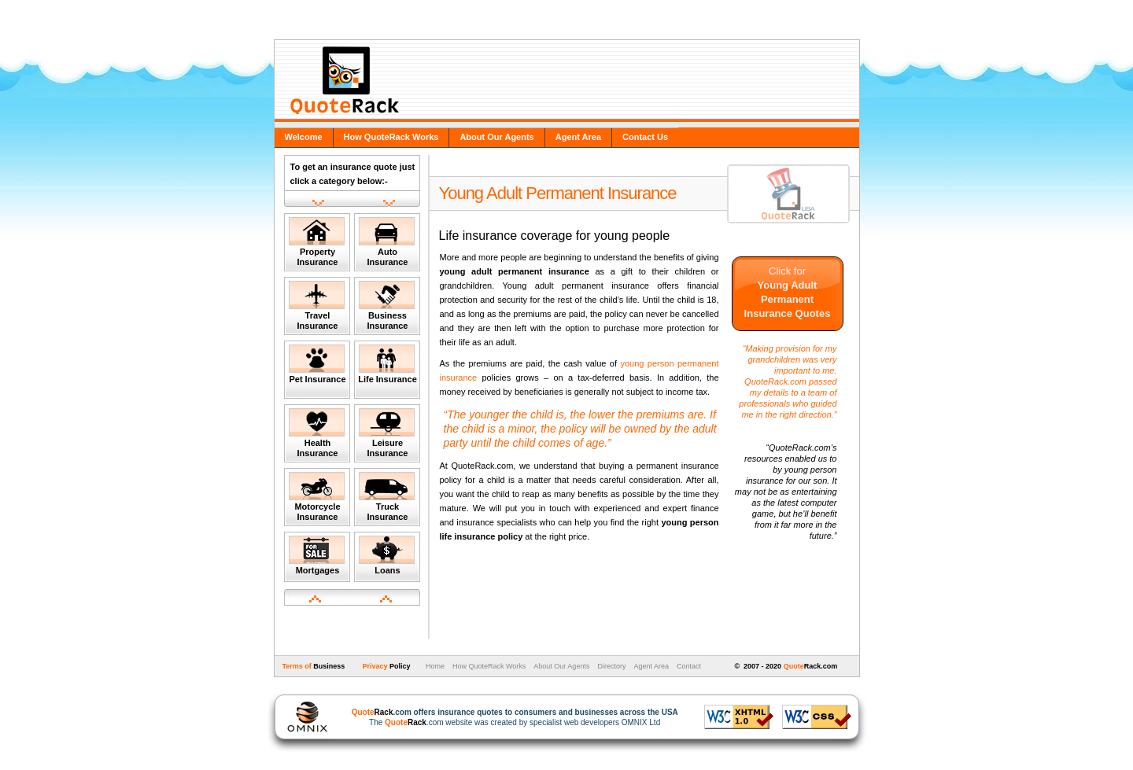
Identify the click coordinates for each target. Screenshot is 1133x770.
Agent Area (578, 137)
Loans (387, 555)
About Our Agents (496, 137)
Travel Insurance (317, 305)
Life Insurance (387, 364)
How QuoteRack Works (391, 137)
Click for (787, 292)
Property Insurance (317, 242)
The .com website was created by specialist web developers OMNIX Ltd (507, 717)
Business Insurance (387, 305)
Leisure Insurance (387, 433)
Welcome (304, 137)
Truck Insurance (387, 496)
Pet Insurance (317, 364)
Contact (689, 666)
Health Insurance (317, 433)
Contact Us (645, 137)
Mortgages (317, 555)
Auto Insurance (387, 242)
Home (434, 666)
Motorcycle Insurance (317, 496)
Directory (611, 666)
